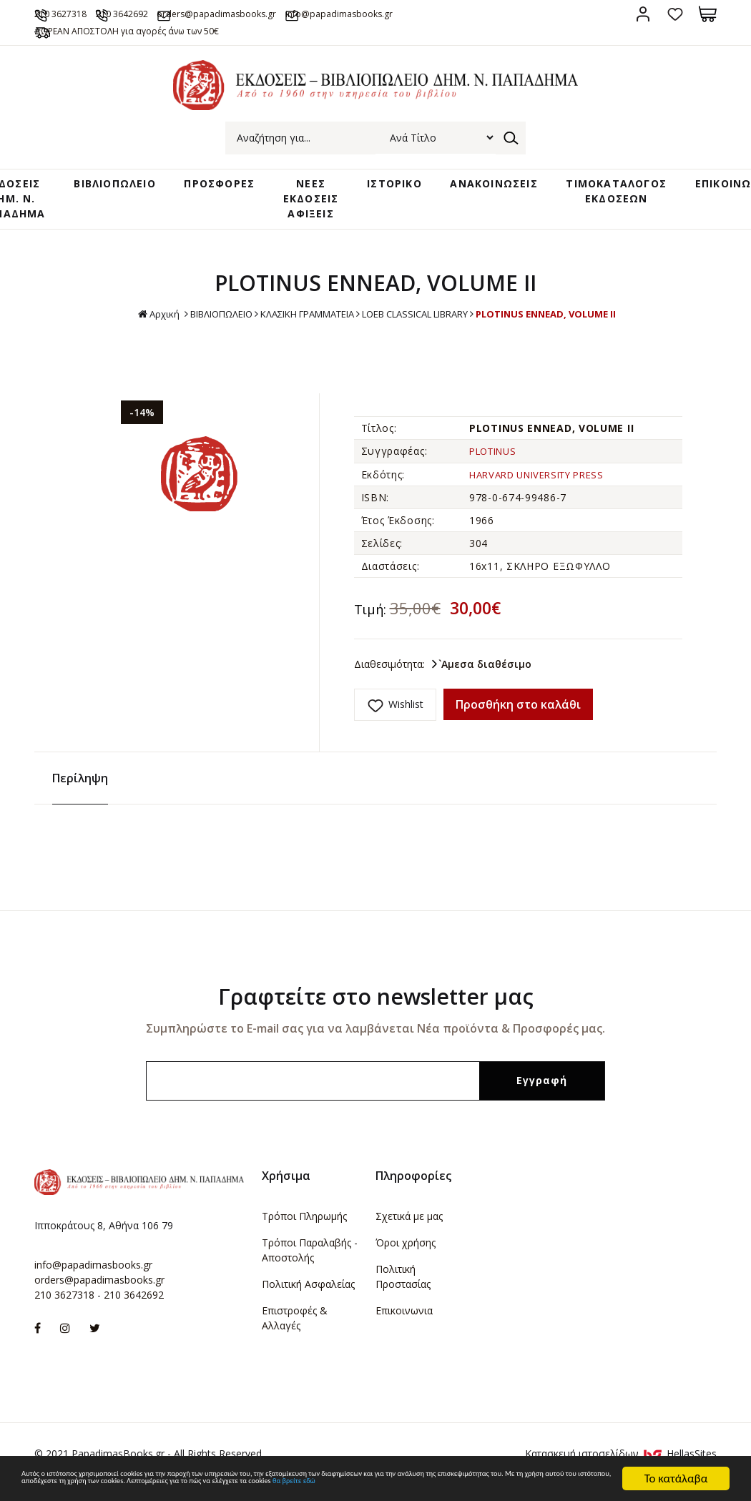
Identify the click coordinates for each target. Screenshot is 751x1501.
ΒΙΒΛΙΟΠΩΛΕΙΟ (130, 203)
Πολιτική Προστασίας (403, 1287)
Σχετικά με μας (409, 1227)
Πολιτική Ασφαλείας (308, 1294)
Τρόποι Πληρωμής (304, 1227)
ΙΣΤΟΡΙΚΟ (389, 203)
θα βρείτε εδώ (297, 1484)
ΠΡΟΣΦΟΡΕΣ (230, 203)
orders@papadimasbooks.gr (290, 13)
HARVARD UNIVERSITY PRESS (544, 494)
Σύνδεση (643, 14)
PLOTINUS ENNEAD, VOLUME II (568, 333)
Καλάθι (708, 14)
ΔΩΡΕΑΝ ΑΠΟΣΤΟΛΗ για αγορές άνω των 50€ (160, 47)
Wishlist (405, 723)
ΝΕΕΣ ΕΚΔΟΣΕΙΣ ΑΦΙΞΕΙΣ (314, 216)
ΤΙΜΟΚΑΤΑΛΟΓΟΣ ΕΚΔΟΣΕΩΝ (599, 210)
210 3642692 (169, 13)
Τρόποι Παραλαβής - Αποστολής (310, 1260)
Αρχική (130, 334)
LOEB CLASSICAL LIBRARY (422, 333)
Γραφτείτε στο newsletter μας (376, 1007)
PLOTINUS (496, 471)
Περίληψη (80, 789)
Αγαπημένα (675, 14)
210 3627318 (82, 13)
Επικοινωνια (404, 1321)
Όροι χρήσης (406, 1253)
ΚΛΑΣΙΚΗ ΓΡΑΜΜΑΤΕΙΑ (297, 333)
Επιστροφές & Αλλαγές (295, 1328)
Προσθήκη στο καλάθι (518, 724)
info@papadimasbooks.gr (93, 1274)
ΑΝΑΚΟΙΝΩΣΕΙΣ (481, 203)
